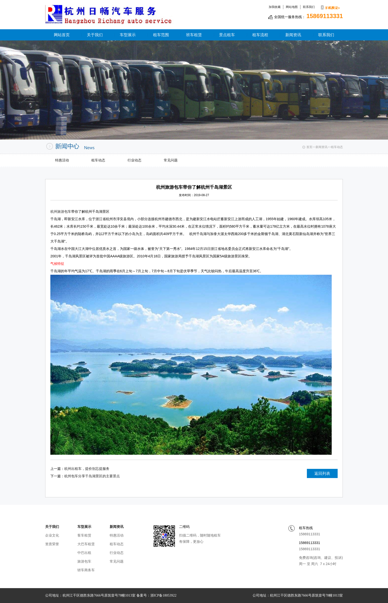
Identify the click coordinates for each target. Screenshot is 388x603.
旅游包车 (84, 561)
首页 (309, 147)
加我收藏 (275, 7)
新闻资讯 (293, 35)
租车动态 (337, 147)
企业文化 (52, 535)
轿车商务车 (86, 570)
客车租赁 (84, 535)
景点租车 (227, 35)
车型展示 (128, 35)
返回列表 (322, 473)
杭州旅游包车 (60, 211)
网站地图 (292, 7)
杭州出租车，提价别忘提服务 (86, 469)
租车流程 (260, 35)
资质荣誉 (52, 544)
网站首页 (62, 35)
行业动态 (134, 160)
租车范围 (161, 35)
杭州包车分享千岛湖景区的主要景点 (92, 476)
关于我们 (95, 35)
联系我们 (309, 7)
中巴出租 (84, 553)
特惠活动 (62, 160)
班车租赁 (194, 35)
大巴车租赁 (86, 544)
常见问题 (171, 160)
